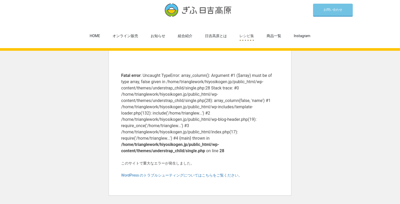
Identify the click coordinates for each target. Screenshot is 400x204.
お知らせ (158, 36)
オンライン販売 (125, 36)
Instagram (302, 36)
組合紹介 (185, 36)
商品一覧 (274, 36)
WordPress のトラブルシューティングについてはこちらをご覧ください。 (181, 175)
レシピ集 (246, 36)
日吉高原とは (216, 36)
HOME (95, 36)
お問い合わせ (332, 10)
